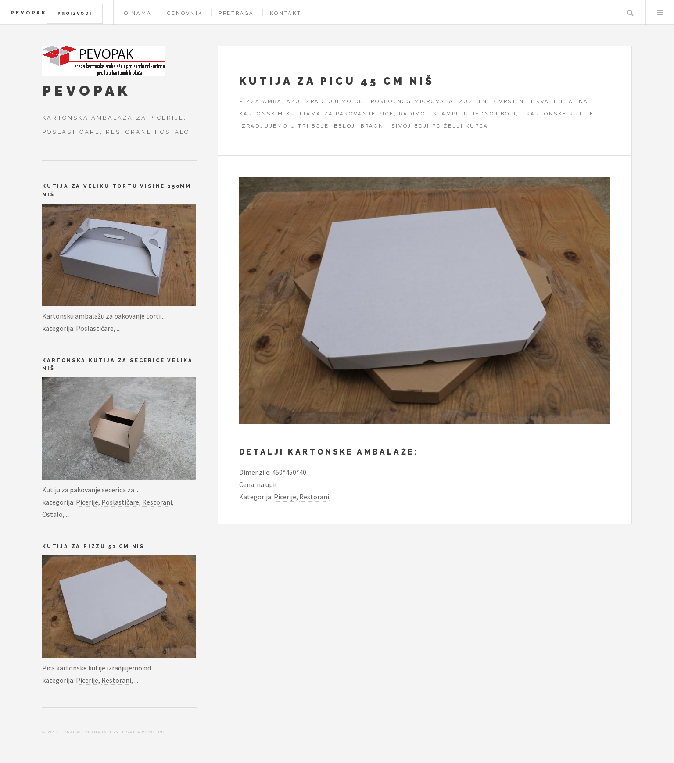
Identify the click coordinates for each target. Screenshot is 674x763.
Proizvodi (74, 13)
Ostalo (52, 514)
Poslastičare (95, 328)
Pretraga (236, 13)
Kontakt (285, 13)
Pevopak (29, 13)
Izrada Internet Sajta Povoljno (124, 732)
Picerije (285, 496)
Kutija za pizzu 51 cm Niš (93, 546)
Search (630, 12)
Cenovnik (184, 13)
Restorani (314, 496)
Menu (660, 12)
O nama (138, 13)
